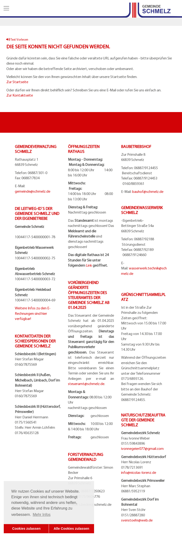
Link (89, 265)
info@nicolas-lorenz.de (138, 472)
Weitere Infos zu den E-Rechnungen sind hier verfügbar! (33, 313)
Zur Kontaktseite (19, 95)
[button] (6, 8)
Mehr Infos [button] (42, 515)
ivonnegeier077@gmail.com (142, 448)
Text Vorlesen (17, 39)
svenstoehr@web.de (137, 520)
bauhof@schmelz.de (147, 191)
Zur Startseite (17, 81)
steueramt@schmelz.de (86, 383)
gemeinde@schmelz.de (32, 191)
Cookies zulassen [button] (26, 528)
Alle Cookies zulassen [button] (71, 528)
